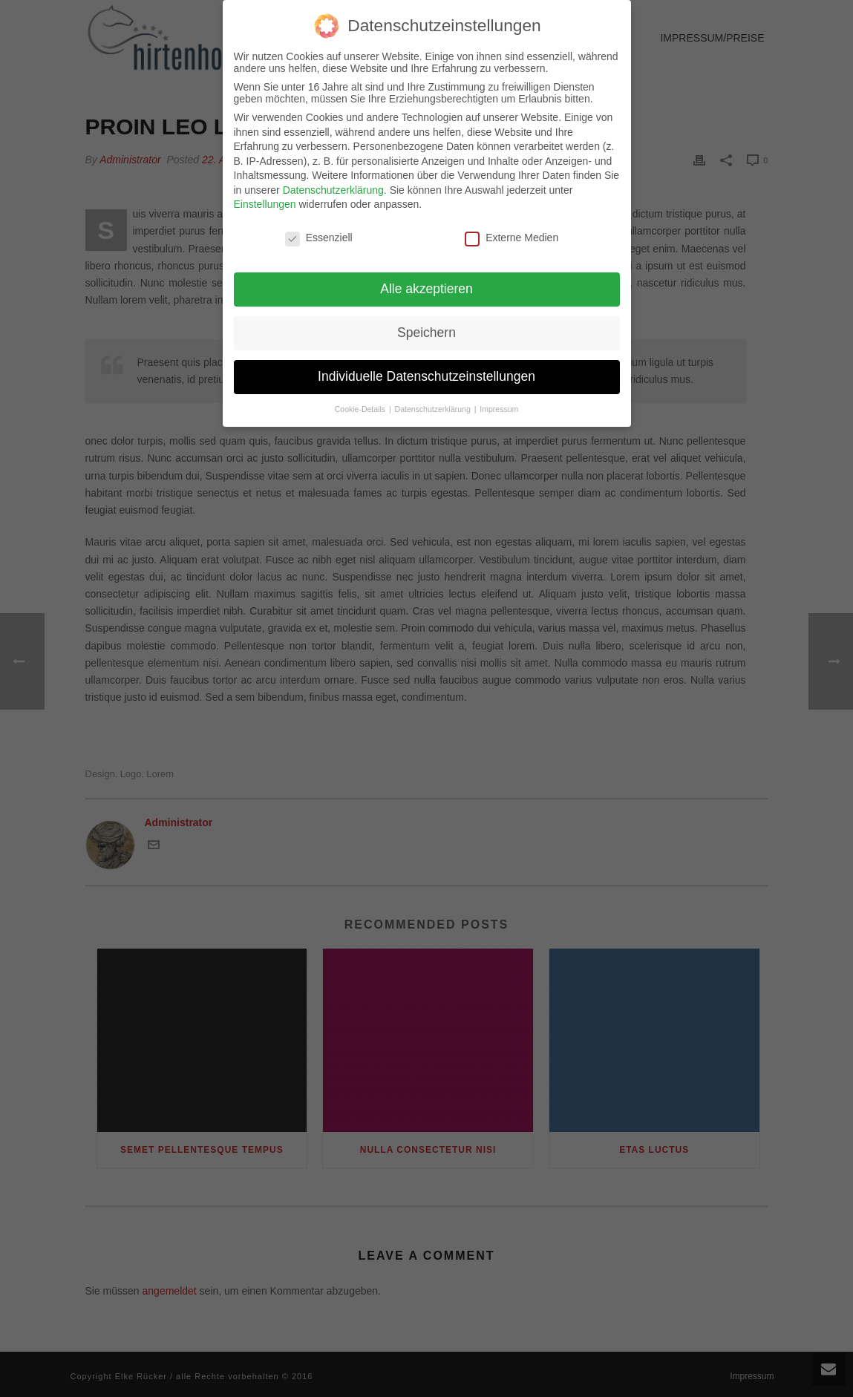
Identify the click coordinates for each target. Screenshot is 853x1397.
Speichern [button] (426, 325)
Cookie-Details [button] (361, 401)
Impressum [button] (499, 401)
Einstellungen (265, 197)
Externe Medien (511, 231)
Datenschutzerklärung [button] (434, 401)
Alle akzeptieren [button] (426, 281)
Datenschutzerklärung (333, 183)
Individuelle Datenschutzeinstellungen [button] (426, 368)
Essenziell (319, 231)
